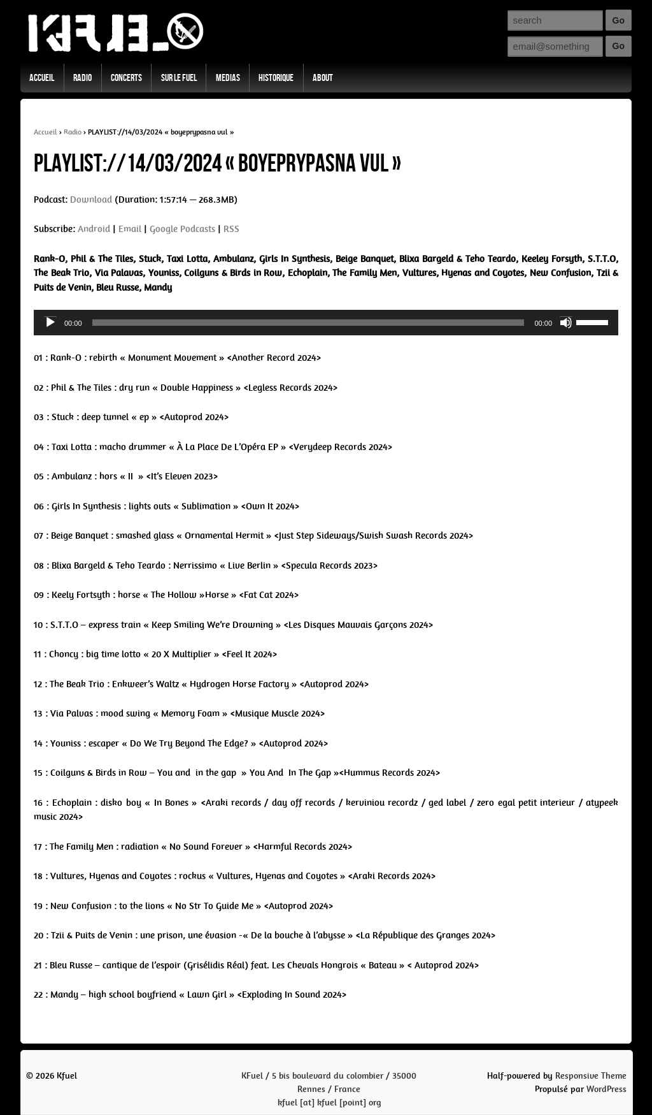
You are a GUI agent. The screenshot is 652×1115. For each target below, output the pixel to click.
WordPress (606, 1089)
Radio (82, 78)
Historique (276, 78)
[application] (326, 322)
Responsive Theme (591, 1075)
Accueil (41, 78)
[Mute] (566, 322)
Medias (228, 78)
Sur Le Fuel (179, 78)
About (323, 78)
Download (91, 199)
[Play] (50, 322)
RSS (231, 229)
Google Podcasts (182, 229)
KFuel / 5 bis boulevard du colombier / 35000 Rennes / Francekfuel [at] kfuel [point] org (328, 1089)
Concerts (126, 78)
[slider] (308, 322)
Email (129, 229)
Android (94, 229)
